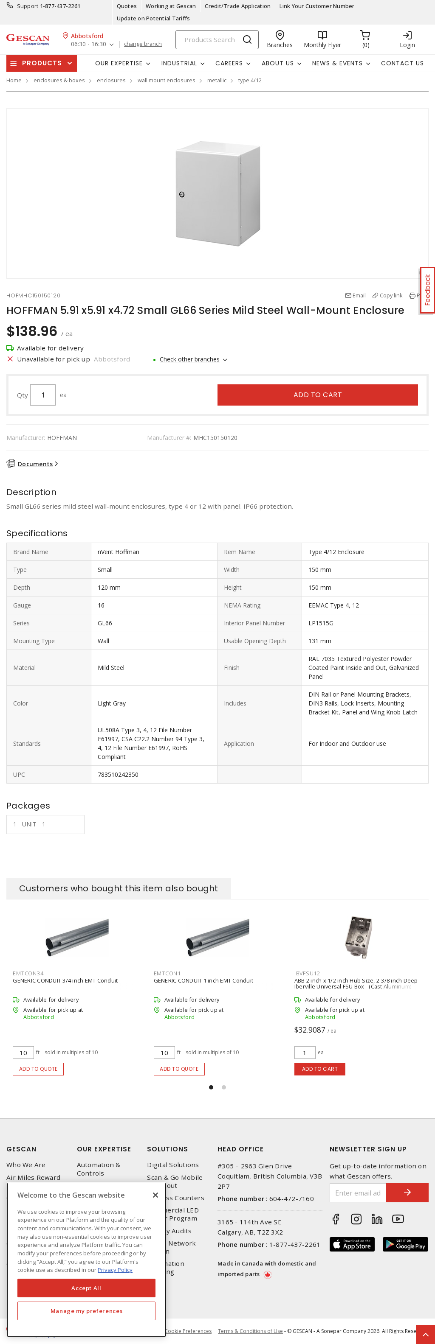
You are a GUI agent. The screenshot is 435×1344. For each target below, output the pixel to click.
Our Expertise (104, 1149)
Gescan (21, 1149)
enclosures (111, 80)
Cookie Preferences (188, 1331)
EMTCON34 (28, 973)
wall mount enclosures (166, 80)
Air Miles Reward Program (33, 1181)
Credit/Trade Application (238, 6)
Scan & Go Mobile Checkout (175, 1181)
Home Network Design (171, 1247)
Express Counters (175, 1198)
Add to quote (38, 1068)
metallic (216, 80)
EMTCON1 (167, 973)
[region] (86, 1259)
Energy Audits (169, 1231)
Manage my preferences (87, 1311)
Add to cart (318, 395)
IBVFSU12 (307, 973)
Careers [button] (229, 63)
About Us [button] (278, 63)
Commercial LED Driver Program (173, 1214)
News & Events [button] (337, 63)
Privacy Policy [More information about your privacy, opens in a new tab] (115, 1270)
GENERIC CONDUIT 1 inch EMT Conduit (204, 980)
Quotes (127, 6)
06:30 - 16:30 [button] (88, 44)
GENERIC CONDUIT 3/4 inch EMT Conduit (65, 980)
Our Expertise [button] (119, 63)
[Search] (217, 39)
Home (14, 80)
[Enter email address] (358, 1192)
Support (28, 6)
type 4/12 (250, 80)
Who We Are (26, 1165)
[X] (155, 1195)
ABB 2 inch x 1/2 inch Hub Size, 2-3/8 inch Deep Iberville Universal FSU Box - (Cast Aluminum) (356, 983)
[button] (211, 1087)
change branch (143, 44)
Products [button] (42, 63)
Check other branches (190, 359)
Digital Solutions (173, 1165)
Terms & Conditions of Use (250, 1331)
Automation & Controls (99, 1169)
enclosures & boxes (59, 80)
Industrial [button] (179, 63)
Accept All (86, 1288)
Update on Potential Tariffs (153, 18)
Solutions (167, 1149)
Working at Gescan (171, 6)
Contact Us (402, 63)
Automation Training (165, 1268)
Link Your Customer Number (317, 6)
